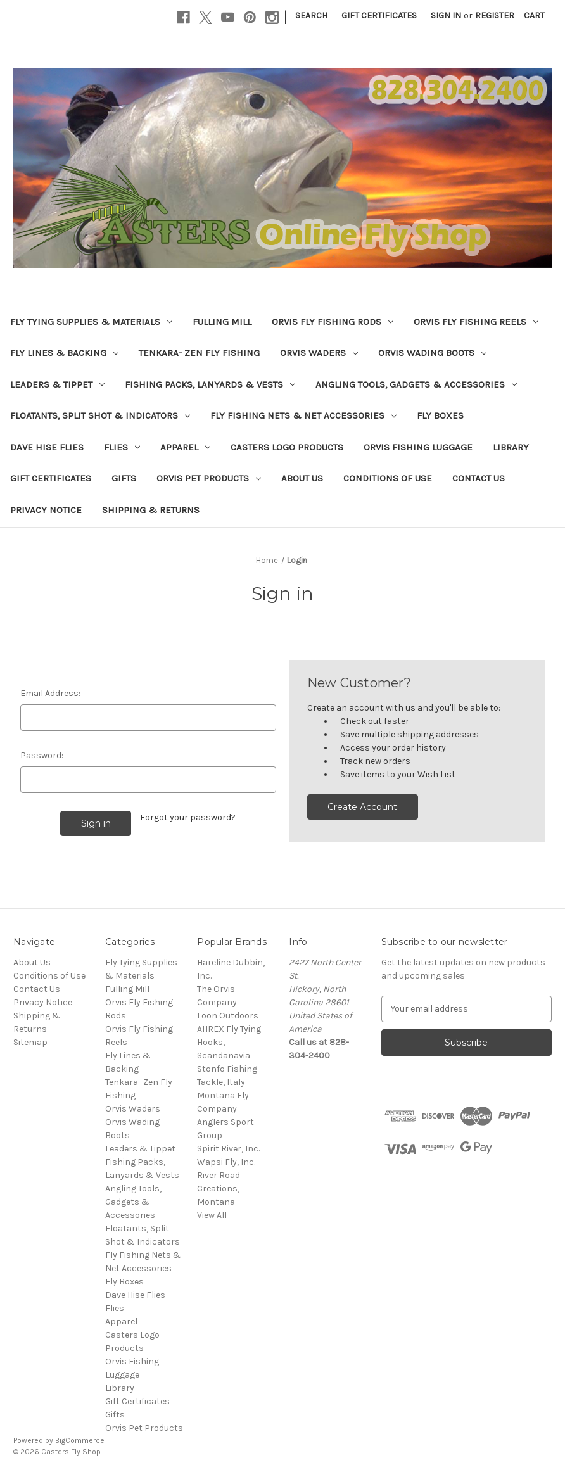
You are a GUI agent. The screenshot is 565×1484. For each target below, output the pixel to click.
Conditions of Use (387, 478)
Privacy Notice (46, 510)
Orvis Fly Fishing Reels (476, 321)
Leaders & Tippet (57, 384)
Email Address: (50, 693)
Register (494, 15)
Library (511, 447)
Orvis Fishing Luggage (418, 447)
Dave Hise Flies (47, 447)
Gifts (123, 478)
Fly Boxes (440, 415)
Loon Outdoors (227, 1015)
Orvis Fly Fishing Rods (332, 321)
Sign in (446, 15)
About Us (302, 478)
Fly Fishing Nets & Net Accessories (303, 415)
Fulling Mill (222, 321)
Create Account (362, 807)
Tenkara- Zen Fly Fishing (199, 352)
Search (311, 15)
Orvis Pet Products (208, 478)
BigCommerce (80, 1440)
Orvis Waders (319, 352)
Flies (122, 447)
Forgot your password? (188, 817)
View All (212, 1215)
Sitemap (30, 1042)
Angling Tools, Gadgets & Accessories (416, 384)
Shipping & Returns (151, 510)
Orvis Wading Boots (432, 352)
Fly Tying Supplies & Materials (91, 321)
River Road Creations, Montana (218, 1188)
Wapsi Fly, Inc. (226, 1162)
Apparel (185, 447)
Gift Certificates (379, 15)
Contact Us (478, 478)
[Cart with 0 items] (534, 15)
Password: (41, 755)
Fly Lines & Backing (64, 352)
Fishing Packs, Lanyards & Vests (210, 384)
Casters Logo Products (287, 447)
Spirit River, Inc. (228, 1148)
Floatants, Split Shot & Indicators (100, 415)
